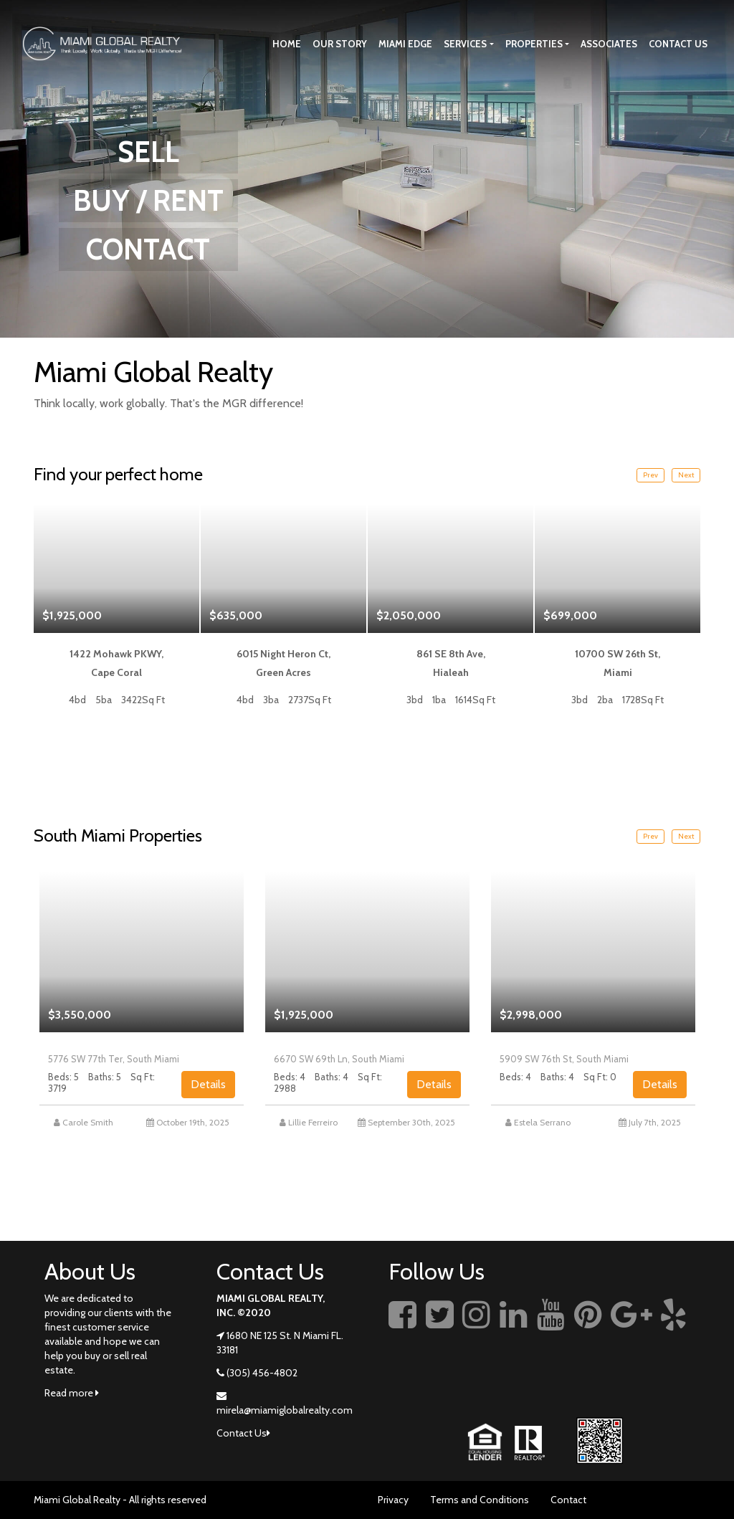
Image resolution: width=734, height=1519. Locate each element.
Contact (568, 1499)
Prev (650, 475)
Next (686, 475)
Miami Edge (405, 43)
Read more (71, 1392)
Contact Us (678, 43)
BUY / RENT (148, 200)
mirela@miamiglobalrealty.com (284, 1410)
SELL (148, 151)
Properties (534, 43)
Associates (609, 43)
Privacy (393, 1499)
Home (286, 43)
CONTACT (148, 249)
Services (465, 43)
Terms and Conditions (479, 1499)
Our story (340, 43)
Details (208, 1084)
